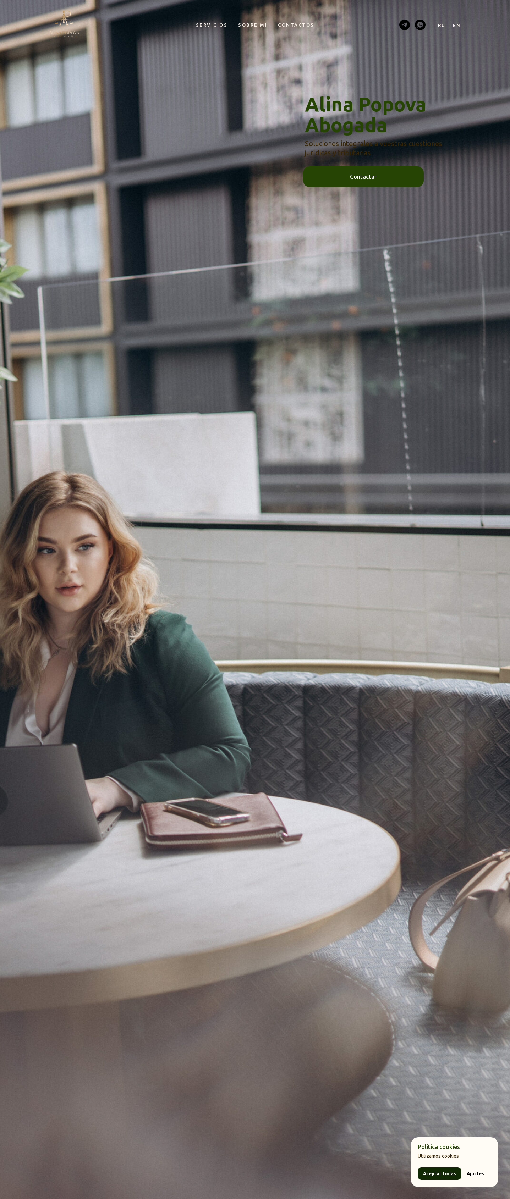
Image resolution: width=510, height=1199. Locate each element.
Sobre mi (252, 24)
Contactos (296, 24)
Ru (442, 25)
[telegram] (404, 25)
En (457, 25)
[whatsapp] (420, 25)
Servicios (212, 24)
